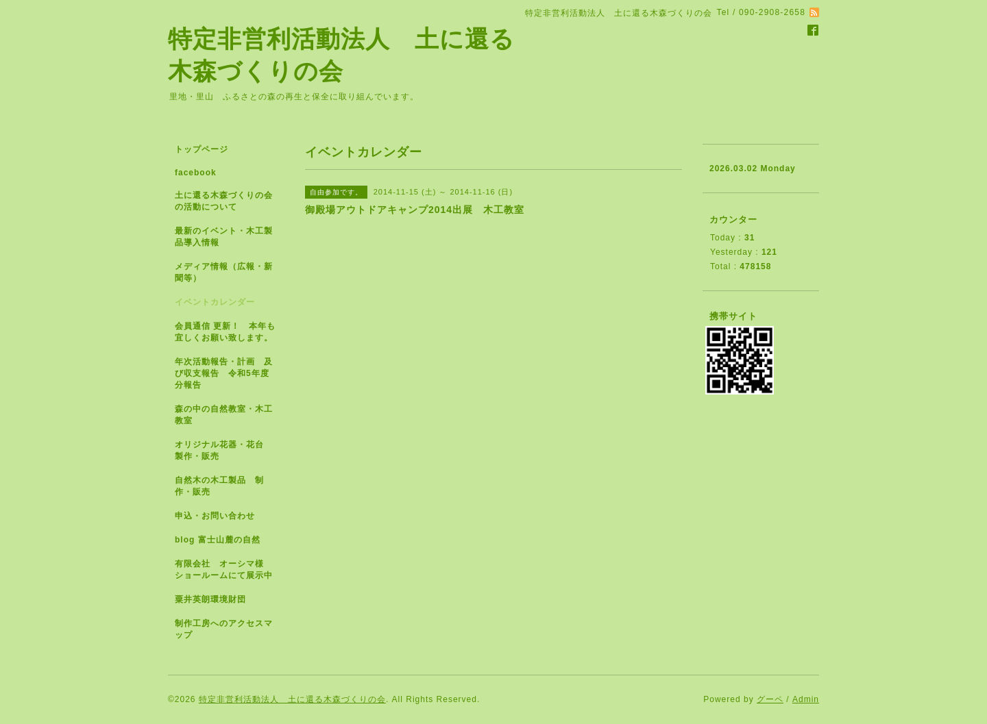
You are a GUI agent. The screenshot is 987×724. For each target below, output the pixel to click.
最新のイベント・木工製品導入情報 (224, 236)
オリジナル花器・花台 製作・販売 (224, 450)
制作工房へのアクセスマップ (224, 629)
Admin (805, 699)
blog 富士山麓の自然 (217, 540)
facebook (196, 172)
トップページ (201, 149)
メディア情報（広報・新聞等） (224, 272)
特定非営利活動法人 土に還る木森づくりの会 (292, 699)
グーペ (770, 699)
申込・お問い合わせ (215, 516)
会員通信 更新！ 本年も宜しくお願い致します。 (228, 331)
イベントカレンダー (215, 302)
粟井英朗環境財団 (210, 599)
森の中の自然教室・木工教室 (224, 414)
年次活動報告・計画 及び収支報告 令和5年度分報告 (224, 373)
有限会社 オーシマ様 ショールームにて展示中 (229, 569)
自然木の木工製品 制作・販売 (219, 486)
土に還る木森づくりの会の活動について (224, 201)
